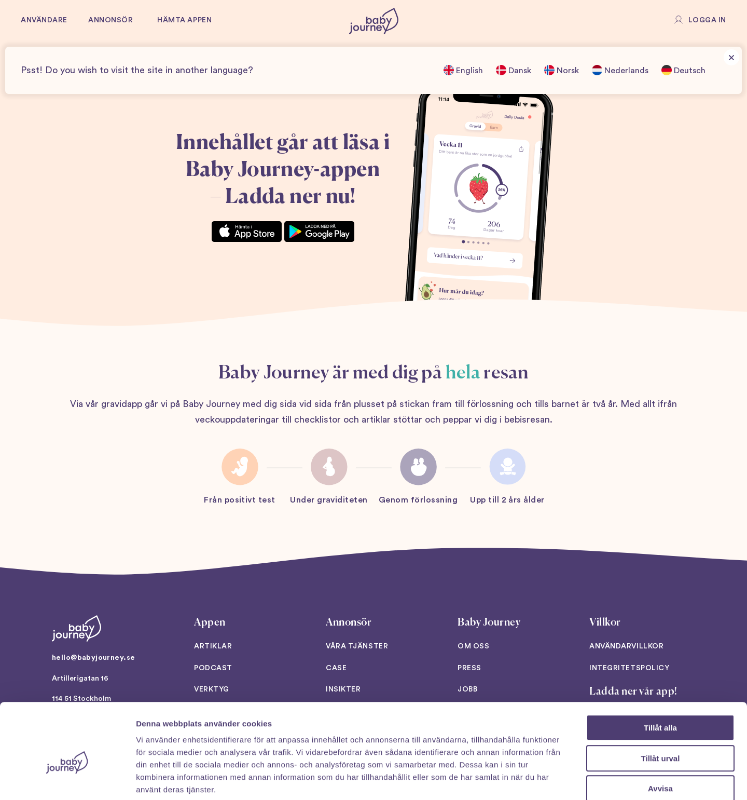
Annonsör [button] (110, 20)
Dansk (513, 70)
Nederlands (620, 70)
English (463, 70)
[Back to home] (373, 20)
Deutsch (683, 70)
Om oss (473, 646)
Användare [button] (44, 20)
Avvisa (660, 733)
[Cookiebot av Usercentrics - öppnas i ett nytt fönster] (67, 780)
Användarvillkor (626, 646)
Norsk (561, 70)
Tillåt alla (660, 673)
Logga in (707, 20)
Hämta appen (184, 20)
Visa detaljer (564, 779)
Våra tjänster (357, 646)
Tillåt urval (660, 703)
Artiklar (213, 646)
